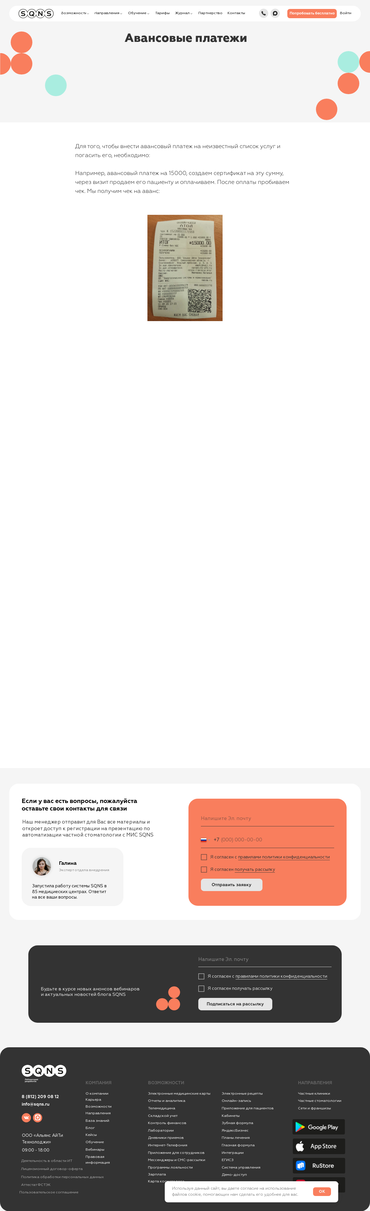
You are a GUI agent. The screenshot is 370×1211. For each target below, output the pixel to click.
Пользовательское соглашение (48, 1192)
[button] (312, 13)
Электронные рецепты (242, 1093)
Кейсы (91, 1134)
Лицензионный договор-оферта (52, 1169)
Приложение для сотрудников (176, 1152)
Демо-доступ (234, 1174)
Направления (98, 1113)
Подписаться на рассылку (235, 1004)
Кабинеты (231, 1115)
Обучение (95, 1142)
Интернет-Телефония (167, 1145)
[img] (263, 13)
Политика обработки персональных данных (62, 1177)
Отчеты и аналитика (166, 1100)
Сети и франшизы (314, 1108)
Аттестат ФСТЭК (36, 1184)
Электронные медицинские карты (179, 1093)
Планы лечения (236, 1137)
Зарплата (157, 1174)
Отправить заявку (231, 885)
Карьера (93, 1099)
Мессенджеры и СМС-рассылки (176, 1160)
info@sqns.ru (35, 1104)
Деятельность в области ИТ (46, 1160)
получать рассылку (255, 869)
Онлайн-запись (236, 1100)
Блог (90, 1128)
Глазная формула (238, 1145)
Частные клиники (314, 1093)
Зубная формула (237, 1123)
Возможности (99, 1106)
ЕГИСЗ (228, 1160)
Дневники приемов (166, 1137)
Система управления (241, 1167)
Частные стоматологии (319, 1100)
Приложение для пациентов (248, 1108)
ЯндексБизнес (235, 1130)
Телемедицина (161, 1108)
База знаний (97, 1120)
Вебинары (95, 1149)
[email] (267, 818)
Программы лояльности (170, 1167)
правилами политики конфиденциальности (284, 857)
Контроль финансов (167, 1123)
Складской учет (162, 1115)
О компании (97, 1093)
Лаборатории (161, 1130)
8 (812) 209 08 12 (40, 1097)
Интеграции (233, 1152)
